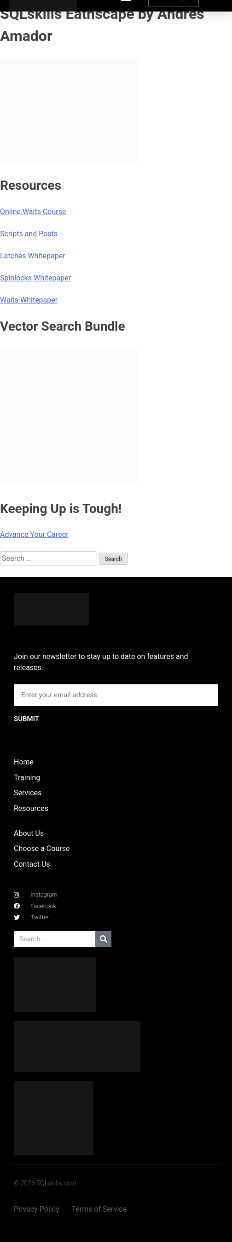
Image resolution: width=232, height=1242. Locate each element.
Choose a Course (42, 848)
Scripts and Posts (29, 233)
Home (24, 762)
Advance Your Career (34, 534)
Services (27, 792)
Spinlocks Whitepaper (35, 278)
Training (27, 777)
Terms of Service (99, 1209)
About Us (29, 833)
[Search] (103, 939)
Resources (31, 808)
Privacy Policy (36, 1209)
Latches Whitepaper (32, 255)
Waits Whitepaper (29, 300)
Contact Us (32, 864)
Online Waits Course (33, 211)
